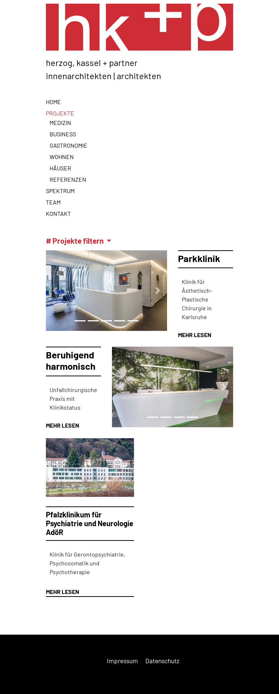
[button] (55, 290)
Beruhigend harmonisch (70, 360)
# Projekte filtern (75, 240)
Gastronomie (68, 145)
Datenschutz (162, 661)
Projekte (60, 113)
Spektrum (60, 190)
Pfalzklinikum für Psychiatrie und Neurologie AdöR (89, 523)
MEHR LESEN (194, 334)
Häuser (60, 168)
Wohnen (62, 156)
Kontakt (58, 213)
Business (63, 133)
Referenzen (68, 179)
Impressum (122, 661)
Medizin (60, 122)
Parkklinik (199, 258)
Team (53, 202)
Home (53, 101)
